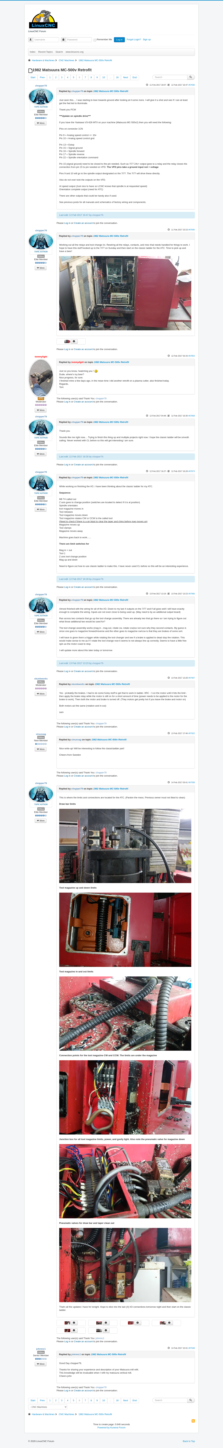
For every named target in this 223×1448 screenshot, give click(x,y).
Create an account (83, 223)
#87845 (191, 230)
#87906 (191, 594)
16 (117, 77)
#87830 (191, 85)
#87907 (191, 678)
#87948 (191, 1348)
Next (125, 77)
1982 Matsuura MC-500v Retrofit (110, 91)
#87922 (191, 733)
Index (32, 52)
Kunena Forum (118, 1427)
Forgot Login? (134, 39)
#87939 (191, 782)
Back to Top (189, 1441)
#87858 (191, 416)
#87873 (191, 471)
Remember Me (104, 39)
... (111, 77)
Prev (42, 77)
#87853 (191, 356)
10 (103, 77)
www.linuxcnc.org (74, 52)
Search (59, 52)
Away (41, 398)
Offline (41, 111)
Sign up (147, 39)
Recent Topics (45, 52)
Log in (119, 39)
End (135, 77)
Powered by (103, 1427)
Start (32, 77)
